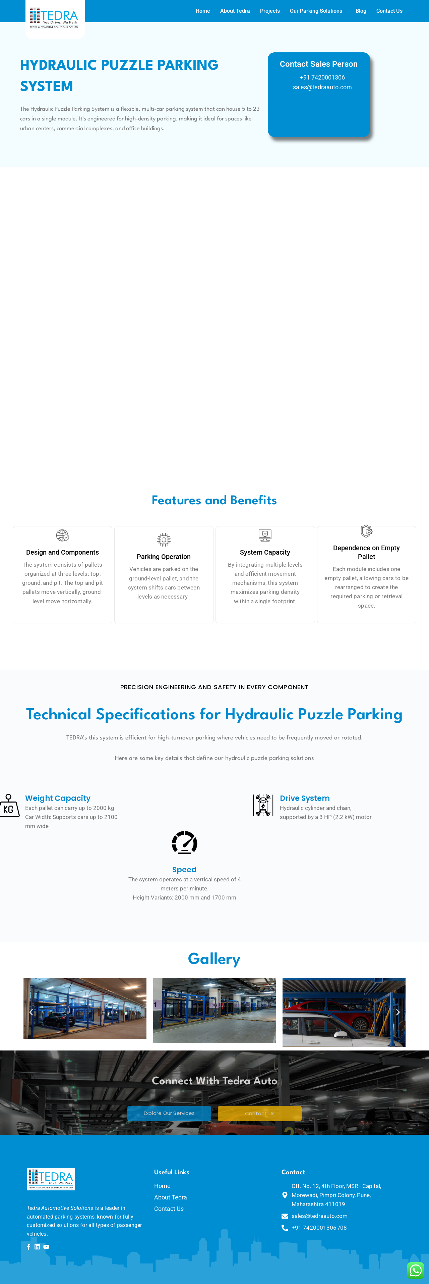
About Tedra (216, 11)
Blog (341, 11)
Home (183, 11)
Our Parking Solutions (296, 11)
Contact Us (370, 11)
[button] (31, 1012)
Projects (250, 11)
